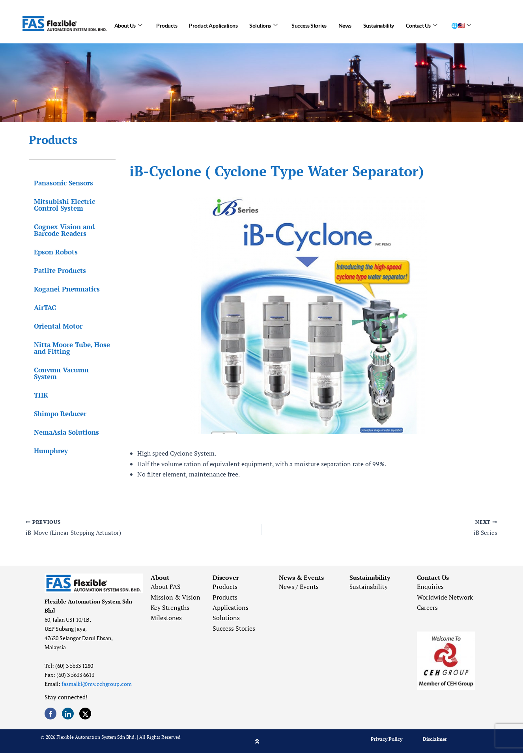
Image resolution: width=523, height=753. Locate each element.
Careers (427, 607)
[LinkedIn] (68, 713)
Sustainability (378, 23)
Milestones (166, 617)
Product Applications (213, 23)
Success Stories (309, 23)
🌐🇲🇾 (461, 23)
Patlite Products (55, 270)
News (344, 23)
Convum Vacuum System (68, 369)
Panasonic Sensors (58, 182)
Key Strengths (170, 607)
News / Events (299, 586)
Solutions (263, 23)
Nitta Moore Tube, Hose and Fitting (67, 348)
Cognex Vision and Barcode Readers (59, 230)
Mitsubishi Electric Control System (59, 205)
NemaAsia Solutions (61, 425)
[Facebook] (50, 713)
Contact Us (421, 23)
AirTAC (40, 307)
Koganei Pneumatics (62, 288)
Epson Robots (51, 251)
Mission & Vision (175, 597)
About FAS (166, 586)
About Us (128, 23)
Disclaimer (435, 739)
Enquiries (430, 586)
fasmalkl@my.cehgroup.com (97, 684)
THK (36, 388)
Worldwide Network (445, 597)
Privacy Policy (386, 739)
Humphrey (46, 443)
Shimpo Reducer (55, 406)
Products (166, 23)
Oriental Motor (53, 326)
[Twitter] (85, 713)
